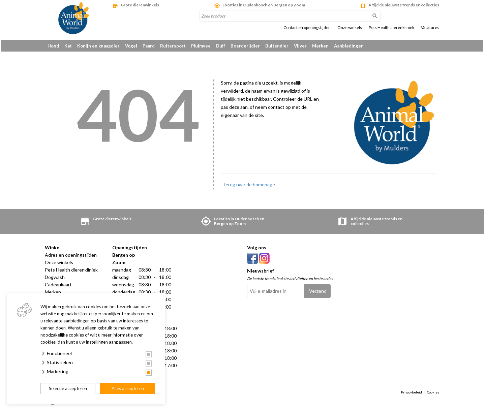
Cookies (433, 393)
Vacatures (430, 28)
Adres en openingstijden (71, 256)
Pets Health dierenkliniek (391, 28)
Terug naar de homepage (248, 185)
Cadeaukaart (58, 285)
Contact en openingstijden (307, 28)
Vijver (300, 46)
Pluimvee (201, 46)
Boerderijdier (245, 46)
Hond (53, 46)
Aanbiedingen (349, 46)
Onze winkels (349, 28)
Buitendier (277, 46)
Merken (320, 46)
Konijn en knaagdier (98, 46)
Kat (68, 46)
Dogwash (55, 278)
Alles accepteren (128, 388)
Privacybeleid (411, 393)
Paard (149, 46)
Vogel (131, 46)
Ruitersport (173, 46)
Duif (220, 46)
